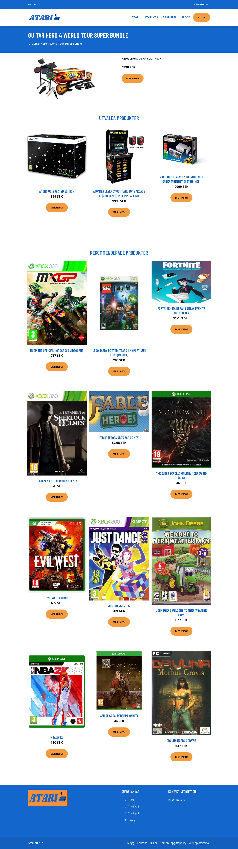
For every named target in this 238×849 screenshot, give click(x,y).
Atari (135, 17)
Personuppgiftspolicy (173, 843)
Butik (201, 17)
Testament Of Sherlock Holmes (56, 481)
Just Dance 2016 (119, 606)
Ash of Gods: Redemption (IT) (119, 716)
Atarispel (169, 17)
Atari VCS (151, 17)
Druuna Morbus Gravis (181, 740)
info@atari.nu (200, 4)
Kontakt (142, 843)
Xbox (158, 58)
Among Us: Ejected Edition (56, 191)
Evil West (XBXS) (57, 598)
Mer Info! (132, 78)
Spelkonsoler (145, 58)
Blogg (186, 17)
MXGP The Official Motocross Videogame (56, 350)
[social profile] (40, 4)
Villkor (153, 843)
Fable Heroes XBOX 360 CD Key (119, 437)
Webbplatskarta (199, 843)
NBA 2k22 (57, 737)
